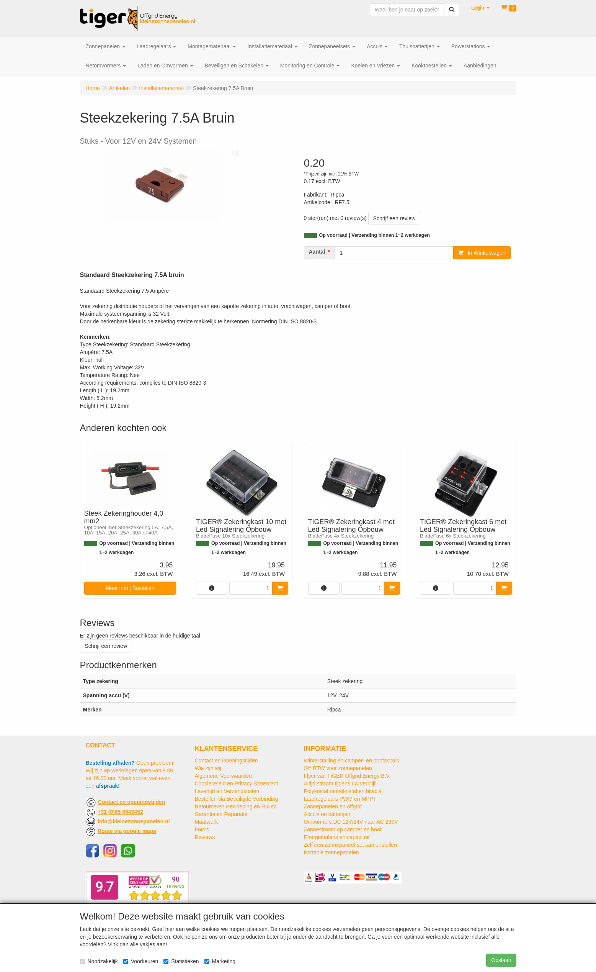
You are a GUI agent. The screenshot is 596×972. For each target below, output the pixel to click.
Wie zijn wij (208, 768)
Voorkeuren (140, 961)
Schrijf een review (394, 218)
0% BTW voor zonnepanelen (338, 768)
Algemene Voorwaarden (223, 776)
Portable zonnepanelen (331, 852)
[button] (480, 7)
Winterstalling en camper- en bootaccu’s (351, 760)
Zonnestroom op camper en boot (343, 829)
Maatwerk (206, 822)
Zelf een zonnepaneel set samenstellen (350, 845)
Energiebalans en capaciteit (337, 837)
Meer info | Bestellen (130, 588)
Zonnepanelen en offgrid (333, 806)
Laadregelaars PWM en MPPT (340, 799)
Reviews (205, 837)
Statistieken (181, 961)
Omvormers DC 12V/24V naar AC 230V (351, 822)
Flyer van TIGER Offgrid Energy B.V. (347, 776)
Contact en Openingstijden (226, 760)
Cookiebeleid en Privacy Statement (236, 783)
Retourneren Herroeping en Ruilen (236, 806)
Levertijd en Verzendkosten (227, 791)
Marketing (219, 961)
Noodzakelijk (99, 961)
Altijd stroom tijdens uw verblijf (340, 783)
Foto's (202, 829)
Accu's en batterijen (327, 814)
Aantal (317, 251)
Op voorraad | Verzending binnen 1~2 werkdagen (374, 235)
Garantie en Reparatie (221, 814)
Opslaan (501, 960)
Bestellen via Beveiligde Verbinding (236, 799)
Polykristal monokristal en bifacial (343, 791)
